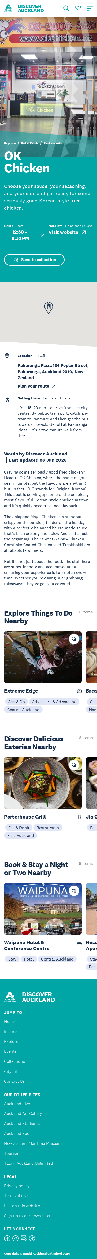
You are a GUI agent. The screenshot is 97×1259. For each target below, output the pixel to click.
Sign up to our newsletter (27, 1215)
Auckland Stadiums (22, 1123)
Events (10, 1051)
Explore (10, 143)
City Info (12, 1071)
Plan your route (37, 386)
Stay (12, 959)
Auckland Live (17, 1103)
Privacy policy (17, 1186)
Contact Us (14, 1081)
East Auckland (20, 835)
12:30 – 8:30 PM (28, 235)
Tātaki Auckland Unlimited (28, 1163)
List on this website (22, 1205)
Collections (14, 1061)
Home (9, 1021)
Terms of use (16, 1195)
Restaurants (53, 143)
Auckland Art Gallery (23, 1113)
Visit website (68, 232)
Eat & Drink (29, 143)
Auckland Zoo (16, 1133)
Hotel (29, 959)
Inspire (10, 1031)
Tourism (11, 1153)
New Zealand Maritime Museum (33, 1143)
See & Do (16, 701)
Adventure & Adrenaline (54, 701)
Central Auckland (23, 709)
